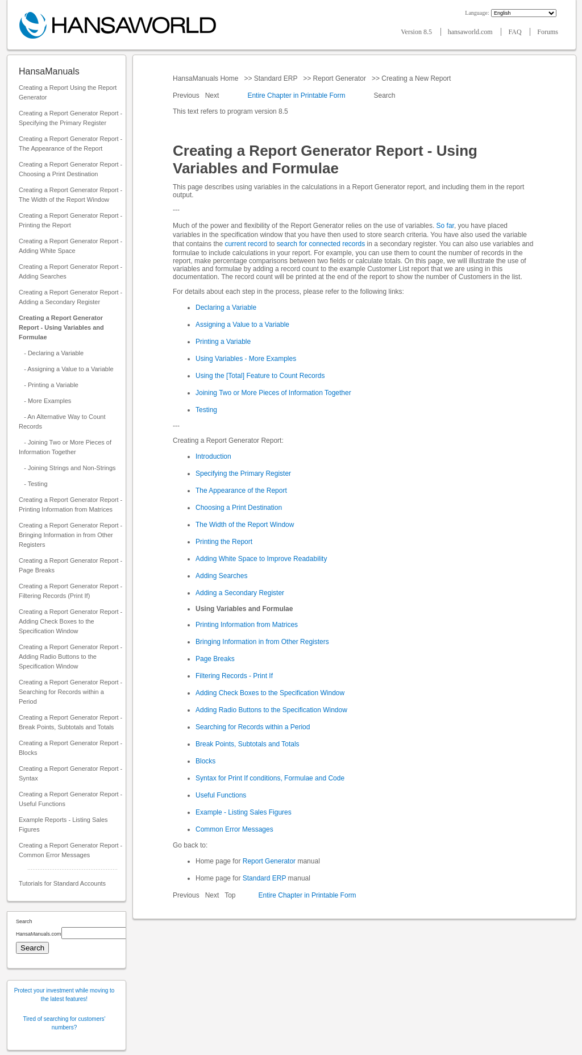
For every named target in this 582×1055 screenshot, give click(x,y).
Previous (187, 95)
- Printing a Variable (48, 384)
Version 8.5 (417, 32)
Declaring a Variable (226, 307)
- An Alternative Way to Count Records (62, 421)
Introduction (213, 456)
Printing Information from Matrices (247, 625)
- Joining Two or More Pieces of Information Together (65, 447)
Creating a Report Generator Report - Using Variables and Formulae (61, 327)
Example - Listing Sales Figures (244, 812)
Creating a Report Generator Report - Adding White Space (70, 246)
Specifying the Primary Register (243, 473)
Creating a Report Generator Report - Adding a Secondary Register (70, 297)
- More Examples (45, 400)
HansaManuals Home (206, 78)
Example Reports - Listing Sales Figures (63, 824)
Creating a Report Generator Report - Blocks (70, 748)
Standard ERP (275, 78)
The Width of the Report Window (245, 525)
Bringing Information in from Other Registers (262, 642)
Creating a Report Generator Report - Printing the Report (70, 220)
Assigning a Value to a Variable (242, 325)
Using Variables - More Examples (246, 359)
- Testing (33, 483)
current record (246, 244)
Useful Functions (221, 795)
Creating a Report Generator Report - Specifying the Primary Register (70, 118)
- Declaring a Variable (51, 353)
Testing (206, 410)
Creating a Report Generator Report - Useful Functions (70, 799)
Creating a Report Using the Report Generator (68, 92)
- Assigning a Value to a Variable (66, 368)
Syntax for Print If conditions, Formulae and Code (270, 778)
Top (230, 895)
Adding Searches (221, 576)
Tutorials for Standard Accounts (62, 883)
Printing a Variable (223, 342)
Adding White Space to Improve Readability (261, 559)
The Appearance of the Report (241, 491)
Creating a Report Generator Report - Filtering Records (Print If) (70, 591)
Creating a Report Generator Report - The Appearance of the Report (70, 143)
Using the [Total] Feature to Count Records (260, 376)
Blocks (205, 761)
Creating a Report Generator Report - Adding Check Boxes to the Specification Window (70, 621)
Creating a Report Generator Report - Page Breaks (70, 565)
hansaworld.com (471, 32)
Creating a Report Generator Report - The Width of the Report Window (70, 194)
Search (384, 95)
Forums (547, 32)
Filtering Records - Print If (234, 676)
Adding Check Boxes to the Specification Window (270, 693)
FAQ (515, 32)
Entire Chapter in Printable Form (296, 95)
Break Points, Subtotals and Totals (248, 744)
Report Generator (339, 78)
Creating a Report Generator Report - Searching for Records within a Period (70, 692)
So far (445, 226)
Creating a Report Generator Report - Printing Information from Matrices (70, 504)
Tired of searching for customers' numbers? (64, 1023)
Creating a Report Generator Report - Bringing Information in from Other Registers (70, 535)
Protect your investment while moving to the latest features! (64, 994)
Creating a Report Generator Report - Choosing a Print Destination (70, 169)
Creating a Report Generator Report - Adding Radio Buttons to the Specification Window (70, 656)
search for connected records (321, 244)
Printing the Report (224, 542)
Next (213, 95)
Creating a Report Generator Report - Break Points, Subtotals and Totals (70, 722)
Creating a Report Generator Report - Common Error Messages (70, 850)
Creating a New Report (416, 78)
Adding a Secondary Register (240, 593)
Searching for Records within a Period (253, 727)
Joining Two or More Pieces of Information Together (273, 393)
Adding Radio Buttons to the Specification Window (271, 710)
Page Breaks (215, 659)
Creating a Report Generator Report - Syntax (70, 773)
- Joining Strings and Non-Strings (67, 467)
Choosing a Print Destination (239, 508)
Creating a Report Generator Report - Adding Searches (70, 271)
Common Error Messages (234, 829)
